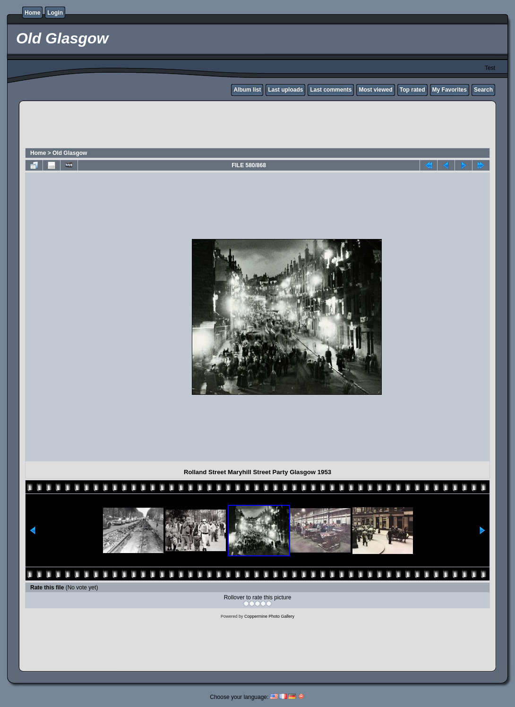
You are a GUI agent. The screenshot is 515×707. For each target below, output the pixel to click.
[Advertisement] (257, 125)
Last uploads (285, 89)
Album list (247, 89)
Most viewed (375, 89)
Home (32, 12)
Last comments (331, 89)
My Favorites (449, 89)
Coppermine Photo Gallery (269, 616)
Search (483, 89)
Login (55, 12)
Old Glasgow (69, 153)
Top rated (412, 89)
